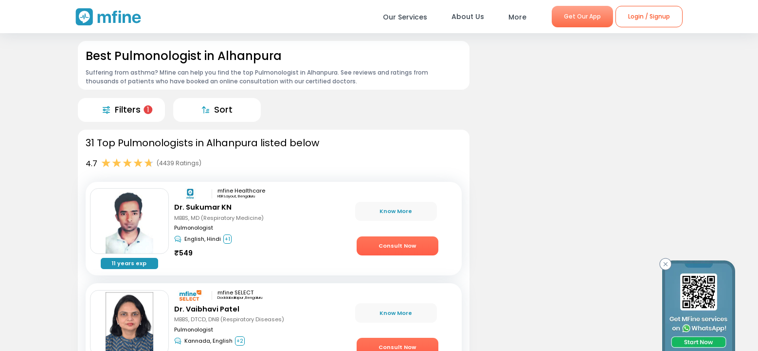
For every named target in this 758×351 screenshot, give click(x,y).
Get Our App (582, 16)
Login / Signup (649, 16)
